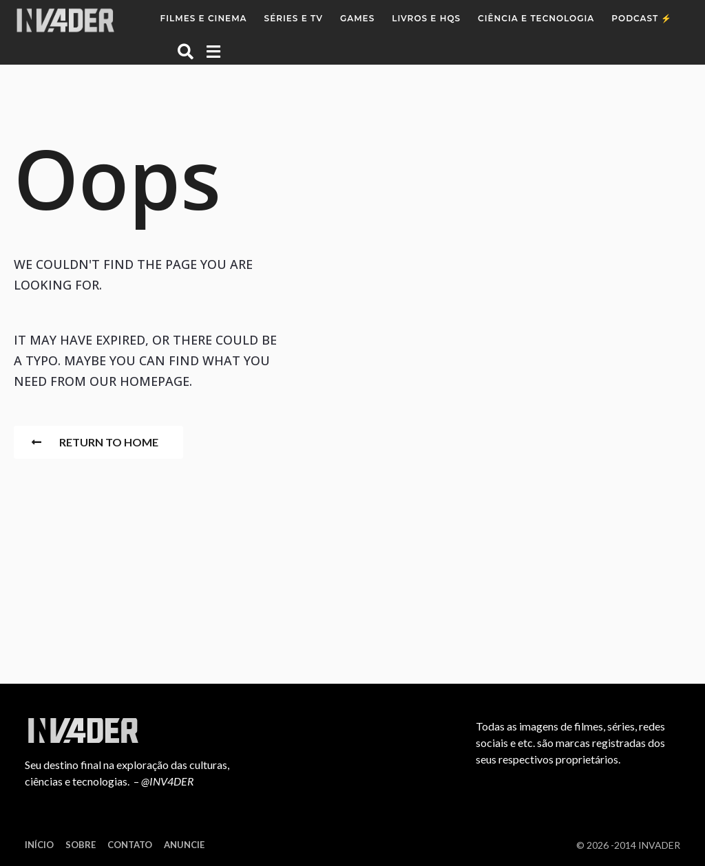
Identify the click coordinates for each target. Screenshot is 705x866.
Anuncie (184, 844)
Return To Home (95, 441)
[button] (185, 51)
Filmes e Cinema (203, 18)
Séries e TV (293, 18)
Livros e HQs (426, 18)
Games (357, 18)
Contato (129, 844)
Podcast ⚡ (641, 18)
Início (39, 844)
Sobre (80, 844)
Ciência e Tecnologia (536, 18)
